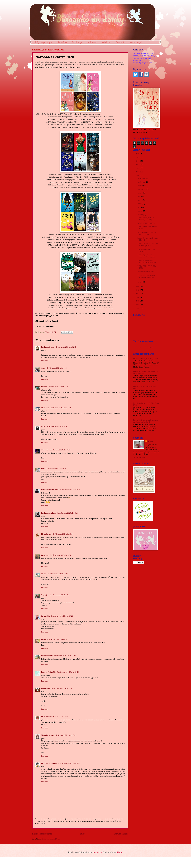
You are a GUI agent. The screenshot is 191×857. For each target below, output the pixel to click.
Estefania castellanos (48, 513)
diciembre (141, 178)
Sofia (43, 426)
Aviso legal (136, 42)
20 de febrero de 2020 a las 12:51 (69, 763)
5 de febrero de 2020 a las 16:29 (59, 450)
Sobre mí (92, 42)
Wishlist (106, 42)
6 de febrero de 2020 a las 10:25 (59, 595)
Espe (43, 639)
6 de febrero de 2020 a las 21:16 (61, 688)
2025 (138, 157)
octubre (140, 186)
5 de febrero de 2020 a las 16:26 (61, 408)
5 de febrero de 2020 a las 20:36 (62, 534)
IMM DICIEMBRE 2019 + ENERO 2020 (146, 233)
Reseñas (62, 42)
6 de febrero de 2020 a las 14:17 (56, 639)
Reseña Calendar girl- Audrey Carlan (145, 358)
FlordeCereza (46, 534)
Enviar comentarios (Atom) (51, 839)
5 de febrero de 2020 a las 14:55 (58, 387)
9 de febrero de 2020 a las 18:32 (57, 716)
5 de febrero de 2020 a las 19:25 (67, 513)
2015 (138, 301)
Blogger (120, 852)
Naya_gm (44, 595)
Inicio (83, 833)
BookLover (45, 555)
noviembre (141, 182)
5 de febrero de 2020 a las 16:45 (55, 469)
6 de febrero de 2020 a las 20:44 (68, 672)
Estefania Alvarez (47, 347)
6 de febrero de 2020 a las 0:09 (60, 555)
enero (140, 282)
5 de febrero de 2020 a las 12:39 (65, 347)
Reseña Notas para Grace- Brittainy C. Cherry (146, 219)
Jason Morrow (97, 852)
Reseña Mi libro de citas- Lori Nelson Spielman (147, 245)
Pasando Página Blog (48, 672)
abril (139, 207)
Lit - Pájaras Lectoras (49, 763)
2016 (138, 297)
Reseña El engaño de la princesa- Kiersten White (146, 261)
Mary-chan (45, 408)
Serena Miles (45, 616)
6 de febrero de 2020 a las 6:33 (57, 574)
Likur (43, 716)
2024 (138, 161)
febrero (140, 214)
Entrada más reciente (42, 833)
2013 (138, 308)
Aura (43, 368)
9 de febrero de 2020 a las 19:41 (65, 735)
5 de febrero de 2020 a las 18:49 (69, 490)
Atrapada (44, 450)
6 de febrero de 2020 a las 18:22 (65, 656)
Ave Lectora (45, 688)
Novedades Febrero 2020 (145, 272)
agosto (140, 193)
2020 (138, 175)
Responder (44, 361)
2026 (138, 154)
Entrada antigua (121, 833)
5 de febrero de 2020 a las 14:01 (56, 368)
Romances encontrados (49, 490)
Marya (150, 441)
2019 (138, 286)
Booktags (77, 42)
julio (139, 196)
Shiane (43, 574)
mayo (140, 204)
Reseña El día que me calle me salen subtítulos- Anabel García (145, 421)
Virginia (44, 387)
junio (140, 200)
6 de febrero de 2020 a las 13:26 (62, 616)
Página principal (43, 42)
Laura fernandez (47, 656)
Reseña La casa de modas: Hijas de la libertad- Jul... (146, 276)
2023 (138, 165)
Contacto (120, 42)
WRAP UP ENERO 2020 (145, 223)
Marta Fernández (47, 735)
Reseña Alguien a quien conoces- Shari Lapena (146, 256)
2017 (138, 294)
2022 (138, 168)
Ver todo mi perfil (139, 457)
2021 (138, 172)
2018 (138, 290)
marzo (140, 211)
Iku (42, 469)
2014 (138, 304)
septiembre (142, 189)
